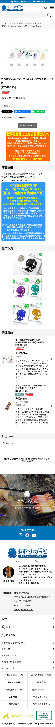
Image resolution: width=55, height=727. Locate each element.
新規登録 (10, 635)
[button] (52, 8)
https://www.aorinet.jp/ (27, 507)
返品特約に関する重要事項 (14, 117)
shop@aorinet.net (23, 609)
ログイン (10, 627)
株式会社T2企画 (21, 593)
